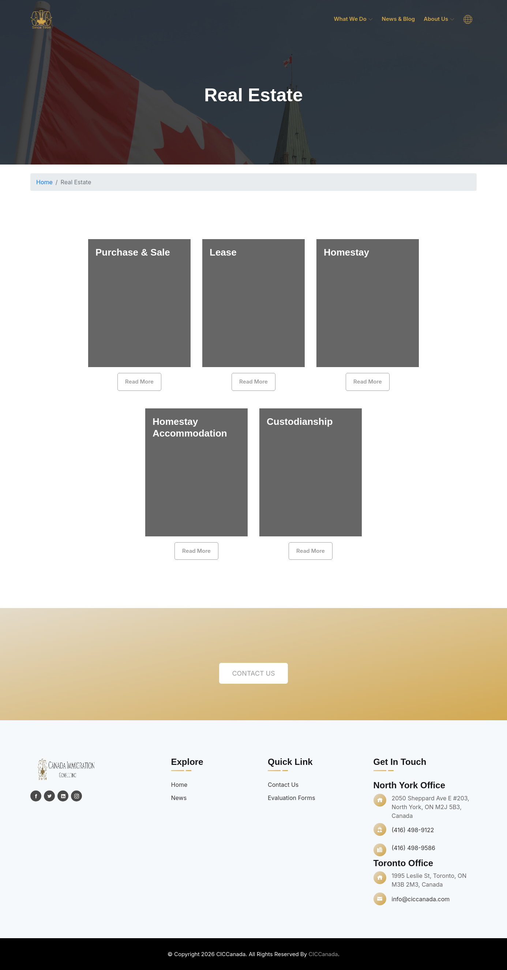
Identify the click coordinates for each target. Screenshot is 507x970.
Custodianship (300, 421)
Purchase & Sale (132, 252)
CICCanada (323, 954)
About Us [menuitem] (439, 19)
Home (44, 182)
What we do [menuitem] (353, 19)
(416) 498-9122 (413, 830)
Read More (139, 381)
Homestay (346, 252)
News (179, 797)
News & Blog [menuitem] (398, 18)
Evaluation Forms (291, 797)
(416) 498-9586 (413, 848)
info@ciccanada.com (421, 899)
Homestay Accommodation (190, 427)
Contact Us (253, 673)
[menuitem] (467, 19)
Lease (223, 252)
